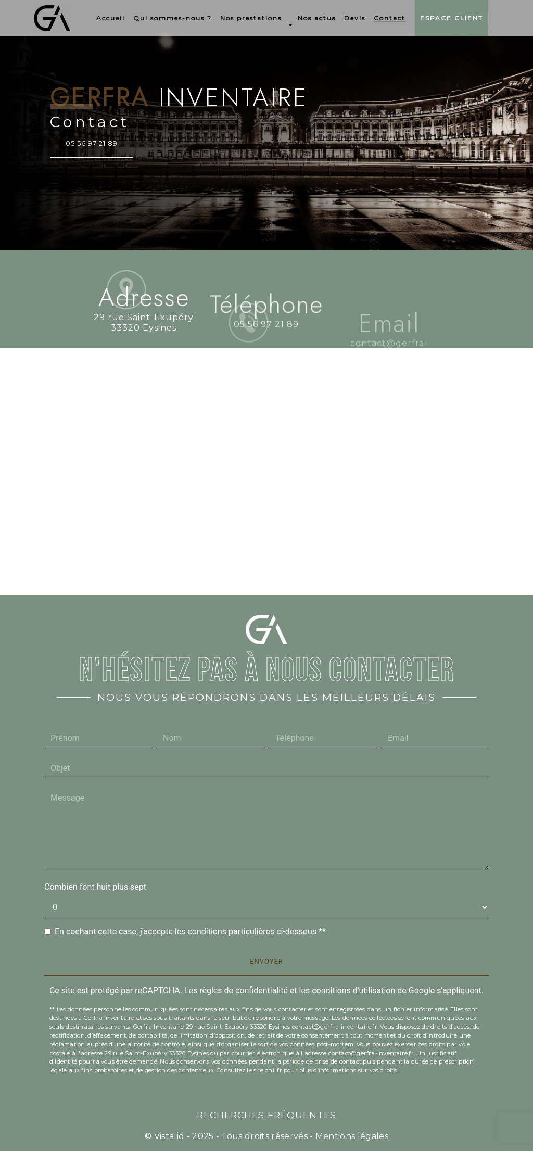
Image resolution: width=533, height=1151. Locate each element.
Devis (354, 18)
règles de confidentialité (243, 990)
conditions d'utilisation (353, 990)
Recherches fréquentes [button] (266, 1114)
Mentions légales (350, 1136)
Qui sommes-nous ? (172, 18)
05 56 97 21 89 (92, 143)
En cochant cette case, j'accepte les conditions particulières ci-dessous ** (190, 932)
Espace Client (451, 18)
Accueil (110, 18)
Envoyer (266, 961)
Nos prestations (251, 18)
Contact (389, 18)
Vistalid (169, 1136)
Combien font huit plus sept (95, 887)
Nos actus (317, 18)
